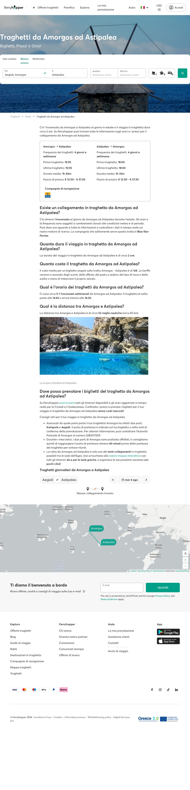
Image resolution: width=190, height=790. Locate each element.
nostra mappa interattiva (125, 455)
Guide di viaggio (20, 643)
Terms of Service (108, 599)
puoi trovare (67, 402)
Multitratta (39, 58)
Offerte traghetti (45, 7)
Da (6, 71)
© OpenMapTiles (158, 571)
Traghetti (15, 116)
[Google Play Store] (168, 632)
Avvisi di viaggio (118, 651)
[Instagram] (160, 689)
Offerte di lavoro (69, 655)
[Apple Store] (168, 640)
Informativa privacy (74, 717)
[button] (57, 480)
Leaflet (133, 571)
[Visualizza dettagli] (84, 591)
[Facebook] (152, 689)
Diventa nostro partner (73, 636)
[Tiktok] (168, 689)
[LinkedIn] (176, 689)
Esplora (84, 7)
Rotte (28, 116)
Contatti (113, 643)
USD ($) (159, 7)
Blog (13, 636)
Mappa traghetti (20, 667)
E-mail (106, 585)
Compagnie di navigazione (27, 661)
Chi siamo (65, 630)
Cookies (58, 717)
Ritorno (24, 58)
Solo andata (9, 58)
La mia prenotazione (106, 7)
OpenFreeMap (144, 571)
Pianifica (69, 7)
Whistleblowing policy (99, 717)
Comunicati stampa (71, 649)
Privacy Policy (162, 595)
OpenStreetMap (182, 571)
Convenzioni (66, 643)
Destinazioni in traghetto (25, 655)
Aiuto (132, 7)
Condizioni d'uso (42, 717)
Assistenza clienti (118, 636)
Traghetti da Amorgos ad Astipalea (55, 116)
